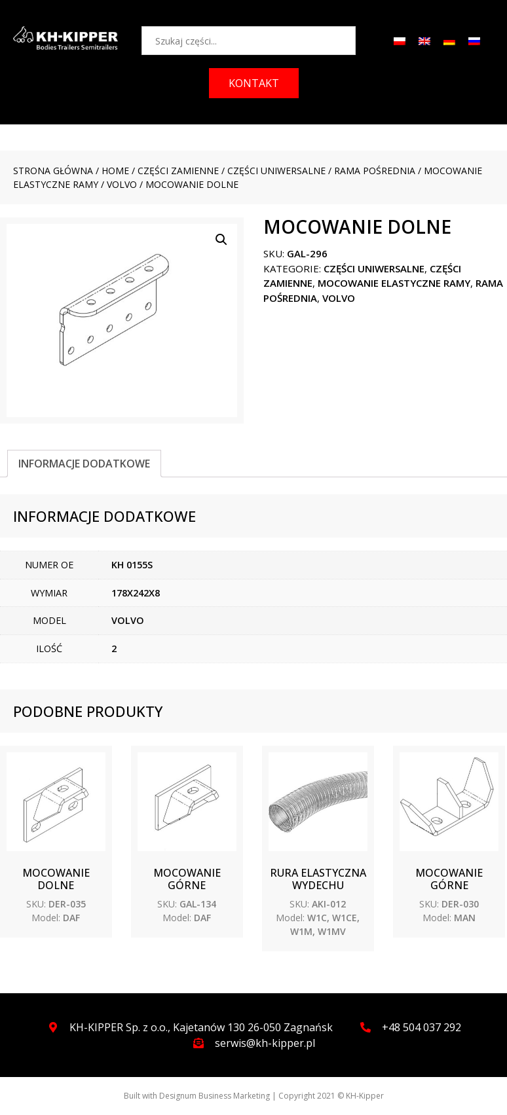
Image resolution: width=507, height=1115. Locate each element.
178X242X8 (135, 593)
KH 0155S (132, 564)
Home (115, 170)
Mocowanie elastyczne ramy (394, 282)
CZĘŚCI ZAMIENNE (178, 170)
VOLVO (122, 184)
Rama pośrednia (374, 170)
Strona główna (53, 170)
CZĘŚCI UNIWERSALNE (276, 170)
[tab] (84, 463)
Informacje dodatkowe (84, 463)
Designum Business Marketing (214, 1095)
